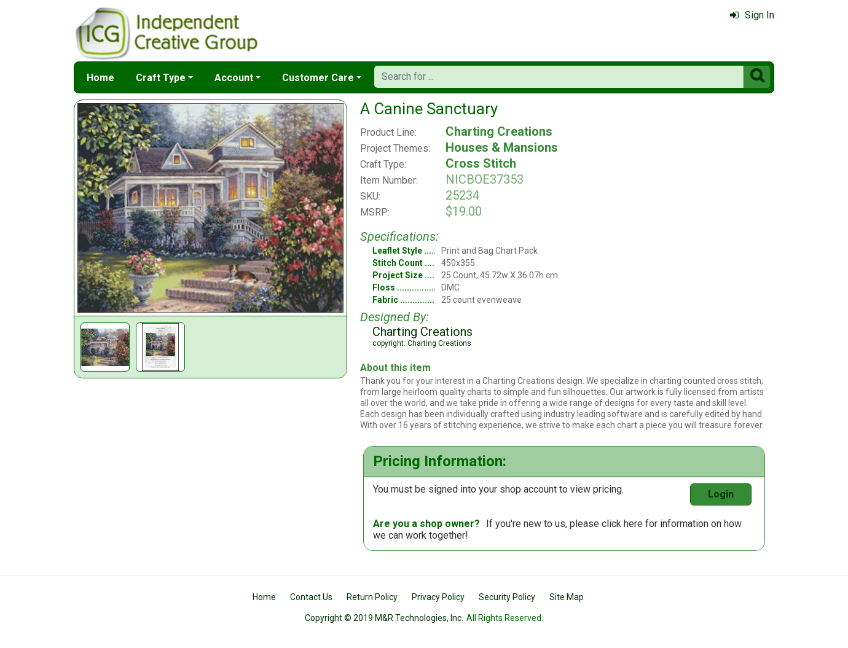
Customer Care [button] (318, 78)
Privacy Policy (438, 597)
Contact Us (311, 597)
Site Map (566, 597)
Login (721, 494)
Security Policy (507, 597)
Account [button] (233, 78)
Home (100, 78)
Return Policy (372, 597)
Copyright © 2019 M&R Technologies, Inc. (384, 618)
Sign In (752, 15)
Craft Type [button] (161, 78)
